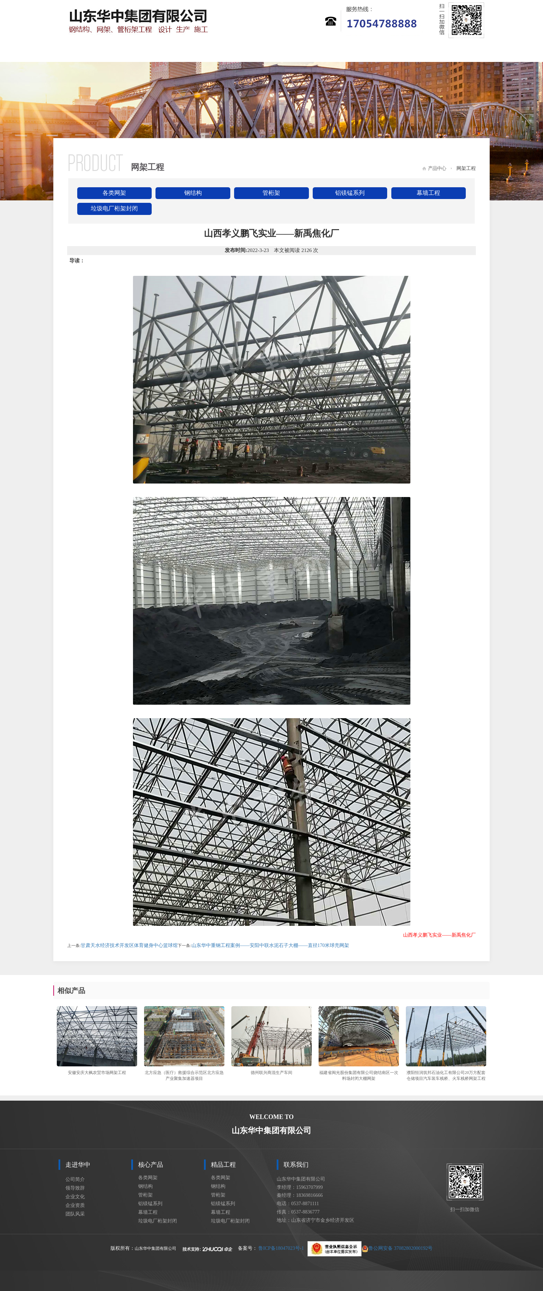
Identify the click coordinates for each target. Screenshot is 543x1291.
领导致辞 (75, 1188)
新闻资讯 (297, 51)
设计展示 (350, 51)
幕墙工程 (428, 193)
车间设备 (404, 51)
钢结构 (193, 193)
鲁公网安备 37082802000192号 (370, 1248)
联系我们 (458, 51)
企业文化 (75, 1196)
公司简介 (75, 1179)
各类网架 (114, 193)
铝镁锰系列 (350, 193)
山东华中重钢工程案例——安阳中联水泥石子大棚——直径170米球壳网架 (270, 945)
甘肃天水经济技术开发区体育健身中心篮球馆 (129, 945)
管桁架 (271, 193)
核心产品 (190, 51)
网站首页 (83, 51)
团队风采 (75, 1214)
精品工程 (243, 51)
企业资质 (75, 1205)
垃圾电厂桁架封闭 (114, 208)
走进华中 (136, 51)
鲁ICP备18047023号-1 (281, 1248)
